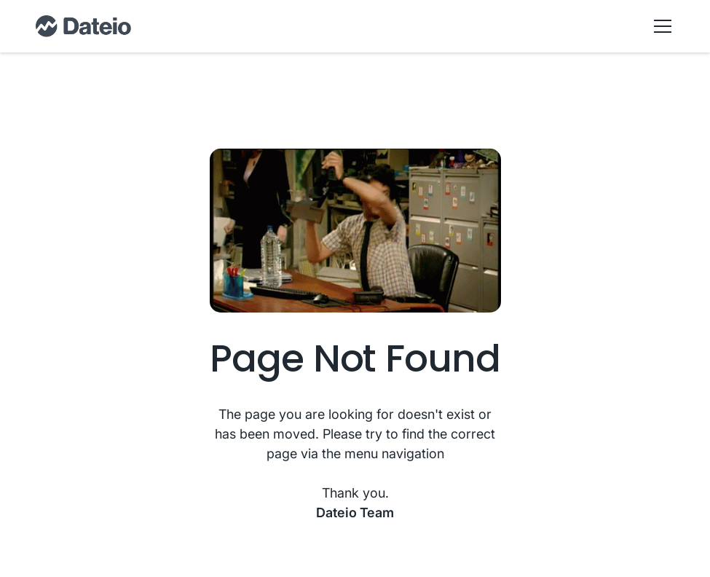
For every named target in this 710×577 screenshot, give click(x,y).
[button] (659, 26)
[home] (83, 26)
